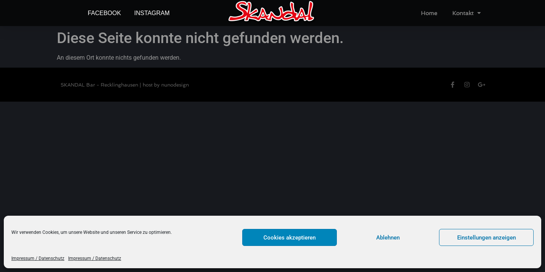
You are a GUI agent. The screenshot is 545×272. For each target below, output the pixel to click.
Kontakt (466, 13)
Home (429, 13)
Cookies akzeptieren (289, 237)
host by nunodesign (166, 85)
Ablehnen (388, 237)
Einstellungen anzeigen (486, 237)
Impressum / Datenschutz (37, 258)
